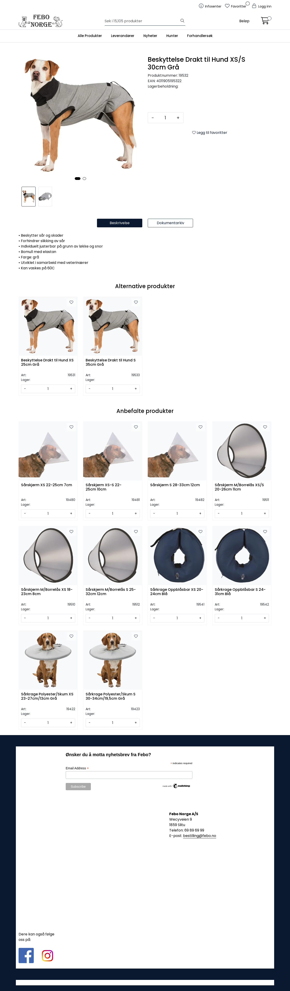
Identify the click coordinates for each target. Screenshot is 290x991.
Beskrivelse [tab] (120, 223)
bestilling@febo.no (199, 835)
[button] (77, 178)
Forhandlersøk (200, 35)
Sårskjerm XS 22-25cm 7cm (46, 485)
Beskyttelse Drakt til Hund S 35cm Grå (111, 362)
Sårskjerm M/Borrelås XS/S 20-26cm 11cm (239, 487)
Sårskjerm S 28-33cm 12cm (175, 485)
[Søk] (142, 21)
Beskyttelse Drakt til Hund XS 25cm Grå (47, 362)
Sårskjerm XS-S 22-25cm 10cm (103, 487)
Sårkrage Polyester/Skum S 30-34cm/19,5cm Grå (110, 696)
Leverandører (122, 35)
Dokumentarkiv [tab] (170, 223)
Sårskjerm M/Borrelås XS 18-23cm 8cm (46, 591)
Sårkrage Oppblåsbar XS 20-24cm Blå (176, 591)
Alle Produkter (90, 35)
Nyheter (150, 35)
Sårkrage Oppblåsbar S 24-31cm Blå (240, 591)
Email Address (77, 768)
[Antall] (165, 117)
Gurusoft (145, 982)
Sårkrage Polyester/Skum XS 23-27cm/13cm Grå (47, 696)
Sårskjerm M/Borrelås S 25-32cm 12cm (111, 591)
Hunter (172, 35)
